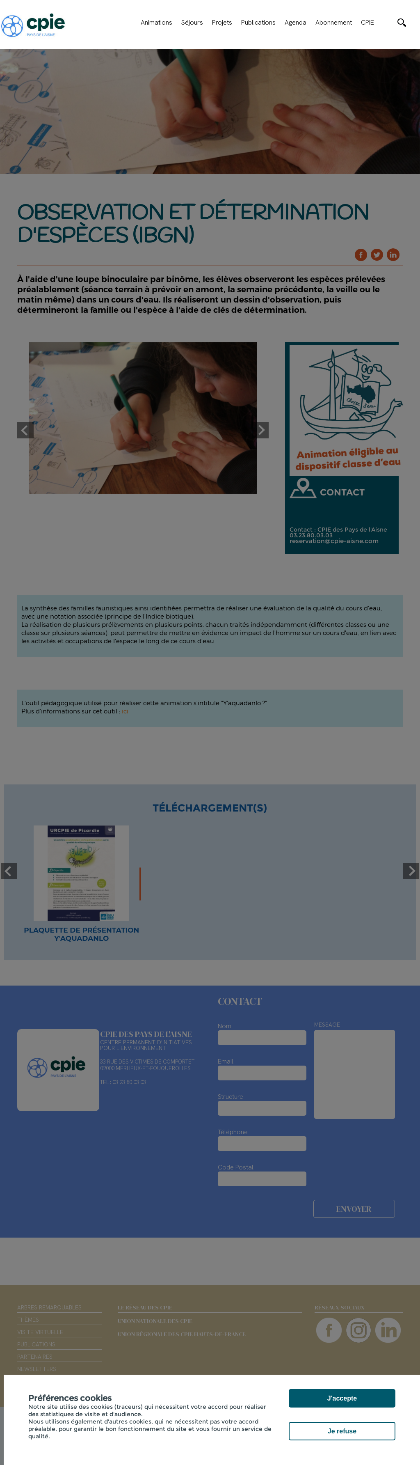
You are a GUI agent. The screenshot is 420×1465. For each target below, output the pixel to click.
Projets (222, 22)
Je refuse (342, 1431)
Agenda (295, 22)
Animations (156, 22)
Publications (258, 22)
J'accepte (342, 1398)
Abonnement (333, 22)
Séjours (192, 22)
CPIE (367, 22)
